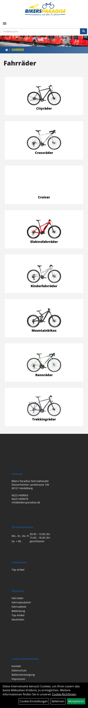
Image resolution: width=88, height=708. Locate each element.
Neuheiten (18, 619)
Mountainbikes (44, 330)
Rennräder (44, 375)
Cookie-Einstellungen (34, 701)
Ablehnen (58, 701)
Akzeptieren (76, 701)
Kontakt (16, 666)
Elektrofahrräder (44, 241)
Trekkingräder (44, 419)
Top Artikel (18, 569)
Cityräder (44, 108)
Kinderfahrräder (44, 286)
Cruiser (44, 197)
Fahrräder (18, 50)
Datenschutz (19, 670)
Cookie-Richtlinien (64, 694)
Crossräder (44, 153)
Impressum (18, 679)
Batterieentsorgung (23, 674)
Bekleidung (18, 611)
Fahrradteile (19, 606)
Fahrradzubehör (21, 602)
